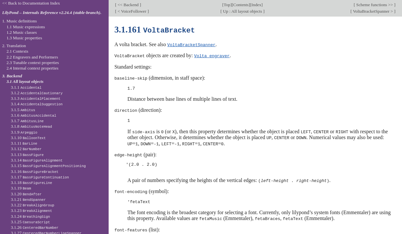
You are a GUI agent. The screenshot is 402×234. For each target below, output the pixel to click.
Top (227, 4)
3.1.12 (26, 148)
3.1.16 (34, 171)
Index (256, 4)
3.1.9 (24, 132)
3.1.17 (40, 177)
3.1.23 (31, 210)
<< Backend (128, 4)
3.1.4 (36, 103)
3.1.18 (31, 182)
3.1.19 (21, 188)
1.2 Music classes (22, 32)
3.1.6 (33, 115)
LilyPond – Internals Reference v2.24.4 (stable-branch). (51, 12)
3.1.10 (28, 137)
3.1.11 (24, 143)
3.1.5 (23, 109)
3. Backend (12, 75)
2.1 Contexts (17, 51)
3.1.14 (36, 160)
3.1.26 (34, 227)
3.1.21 (28, 199)
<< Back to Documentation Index (31, 3)
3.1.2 (36, 92)
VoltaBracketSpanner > (373, 11)
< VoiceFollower (131, 11)
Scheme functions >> (374, 4)
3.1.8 (31, 126)
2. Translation (14, 45)
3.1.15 (48, 165)
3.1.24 (30, 216)
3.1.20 (26, 193)
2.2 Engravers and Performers (32, 57)
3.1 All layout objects (25, 81)
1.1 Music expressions (26, 26)
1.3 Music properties (24, 37)
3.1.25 (30, 221)
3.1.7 (27, 120)
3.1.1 (26, 87)
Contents (240, 4)
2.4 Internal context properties (33, 68)
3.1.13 (27, 154)
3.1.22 (32, 204)
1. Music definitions (19, 21)
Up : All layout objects (242, 11)
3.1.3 (35, 98)
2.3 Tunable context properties (33, 62)
